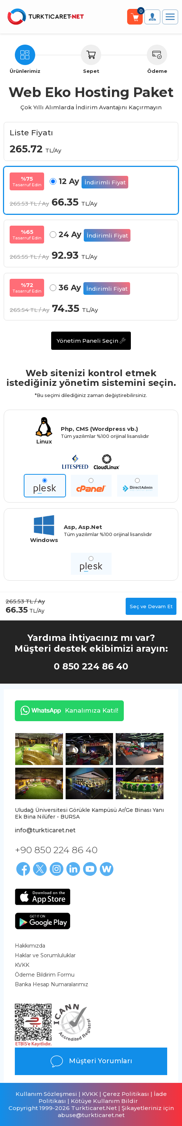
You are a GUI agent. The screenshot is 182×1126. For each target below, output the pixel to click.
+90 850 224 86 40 (56, 849)
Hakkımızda (30, 945)
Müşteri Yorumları (91, 1061)
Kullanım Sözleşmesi (46, 1093)
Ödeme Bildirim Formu (45, 974)
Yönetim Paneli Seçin (91, 340)
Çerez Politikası (126, 1093)
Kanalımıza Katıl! (66, 710)
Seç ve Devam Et (151, 606)
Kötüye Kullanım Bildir (104, 1100)
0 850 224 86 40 (91, 666)
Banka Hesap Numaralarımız (51, 984)
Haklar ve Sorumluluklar (45, 955)
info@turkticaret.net (45, 830)
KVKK (22, 965)
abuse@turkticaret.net (91, 1115)
